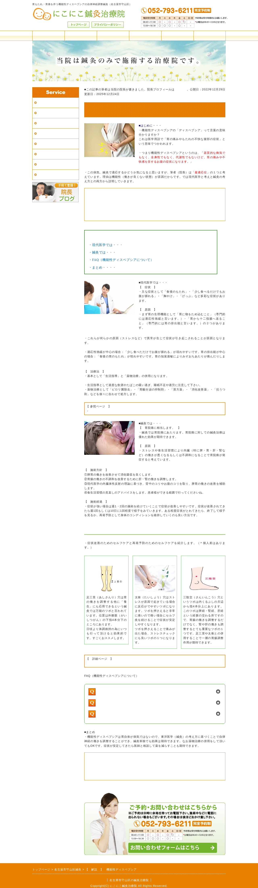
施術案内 (113, 36)
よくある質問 (145, 36)
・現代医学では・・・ (106, 245)
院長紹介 (177, 36)
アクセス (80, 36)
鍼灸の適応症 (47, 143)
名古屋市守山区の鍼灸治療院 (129, 880)
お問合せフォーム (209, 36)
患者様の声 (46, 174)
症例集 (42, 164)
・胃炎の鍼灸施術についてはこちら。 (121, 207)
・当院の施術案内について (111, 761)
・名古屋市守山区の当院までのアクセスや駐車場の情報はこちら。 (147, 766)
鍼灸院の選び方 (49, 133)
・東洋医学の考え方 (99, 663)
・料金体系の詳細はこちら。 (113, 771)
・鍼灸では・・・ (102, 252)
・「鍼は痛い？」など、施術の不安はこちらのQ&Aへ (136, 202)
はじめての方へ (49, 123)
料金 (48, 36)
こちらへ (181, 89)
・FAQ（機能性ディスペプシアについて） (121, 259)
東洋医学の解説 (49, 154)
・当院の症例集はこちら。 (111, 197)
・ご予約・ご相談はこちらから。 (117, 776)
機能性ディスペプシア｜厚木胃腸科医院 (116, 411)
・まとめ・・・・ (102, 267)
